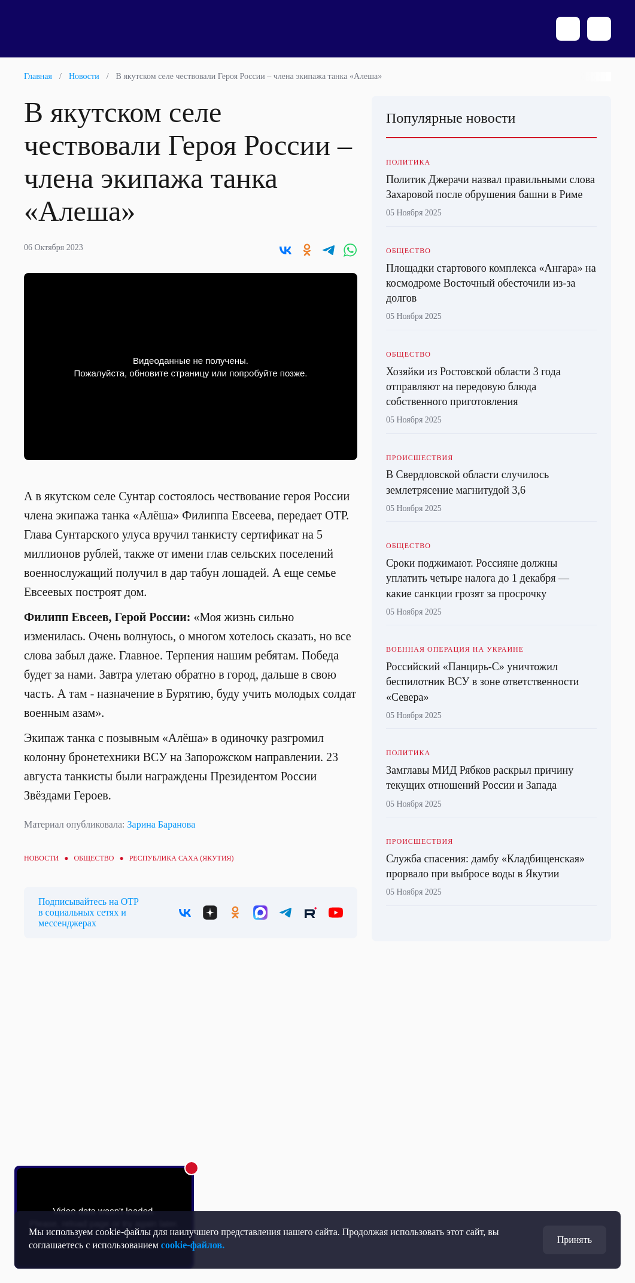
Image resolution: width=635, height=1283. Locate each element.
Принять (574, 1240)
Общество (94, 858)
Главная (38, 76)
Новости (84, 76)
